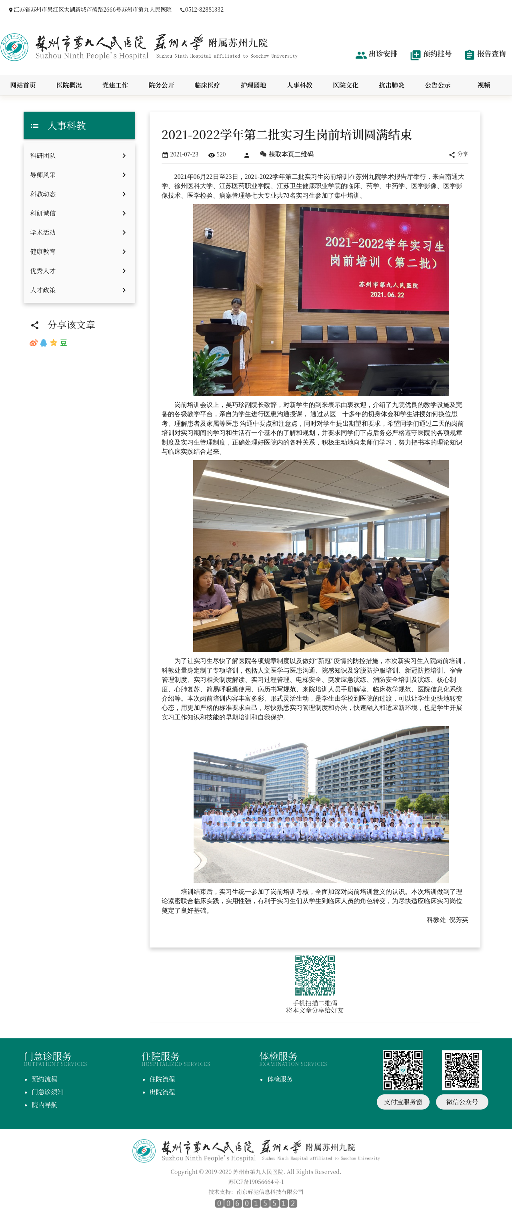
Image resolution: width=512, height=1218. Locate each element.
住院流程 (162, 1079)
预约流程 (44, 1079)
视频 (483, 85)
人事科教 (299, 85)
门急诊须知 (48, 1091)
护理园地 (253, 85)
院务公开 (161, 85)
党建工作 (115, 85)
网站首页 (23, 85)
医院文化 (345, 85)
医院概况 (69, 85)
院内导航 (44, 1104)
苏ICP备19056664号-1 (256, 1182)
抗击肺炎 (391, 85)
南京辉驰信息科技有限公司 (270, 1192)
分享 (458, 154)
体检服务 (280, 1079)
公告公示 (437, 85)
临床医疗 (207, 85)
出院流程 (162, 1091)
